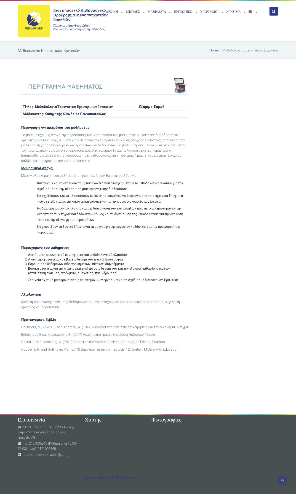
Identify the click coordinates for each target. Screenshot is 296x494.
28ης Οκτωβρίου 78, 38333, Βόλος (110, 477)
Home (214, 50)
